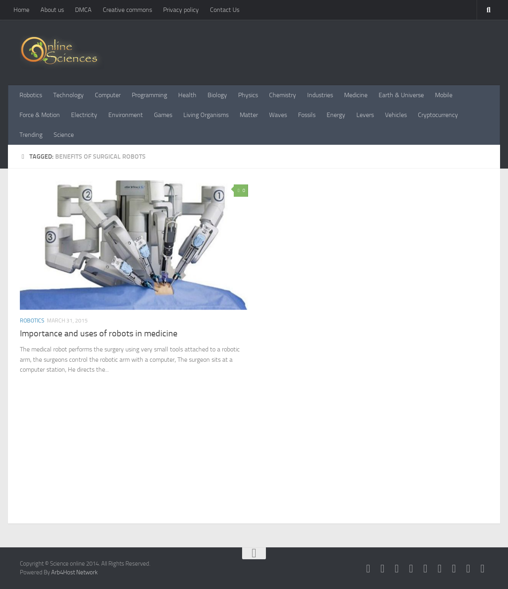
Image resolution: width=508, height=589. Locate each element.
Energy (336, 115)
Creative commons (127, 9)
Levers (365, 115)
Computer (108, 95)
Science (64, 134)
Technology (68, 95)
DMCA (83, 9)
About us (52, 9)
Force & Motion (39, 115)
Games (163, 115)
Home (21, 9)
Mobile (443, 95)
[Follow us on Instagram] (468, 568)
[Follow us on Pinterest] (439, 568)
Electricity (84, 115)
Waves (278, 115)
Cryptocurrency (438, 115)
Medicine (356, 95)
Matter (249, 115)
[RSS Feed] (411, 568)
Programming (149, 95)
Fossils (307, 115)
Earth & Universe (401, 95)
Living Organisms (206, 115)
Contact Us (224, 9)
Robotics (30, 95)
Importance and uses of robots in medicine (98, 333)
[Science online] (368, 568)
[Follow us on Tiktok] (482, 568)
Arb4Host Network (74, 572)
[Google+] (425, 568)
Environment (125, 115)
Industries (320, 95)
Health (187, 95)
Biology (217, 95)
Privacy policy (181, 9)
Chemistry (282, 95)
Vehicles (396, 115)
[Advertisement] (254, 464)
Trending (30, 134)
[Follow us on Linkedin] (454, 568)
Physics (248, 95)
